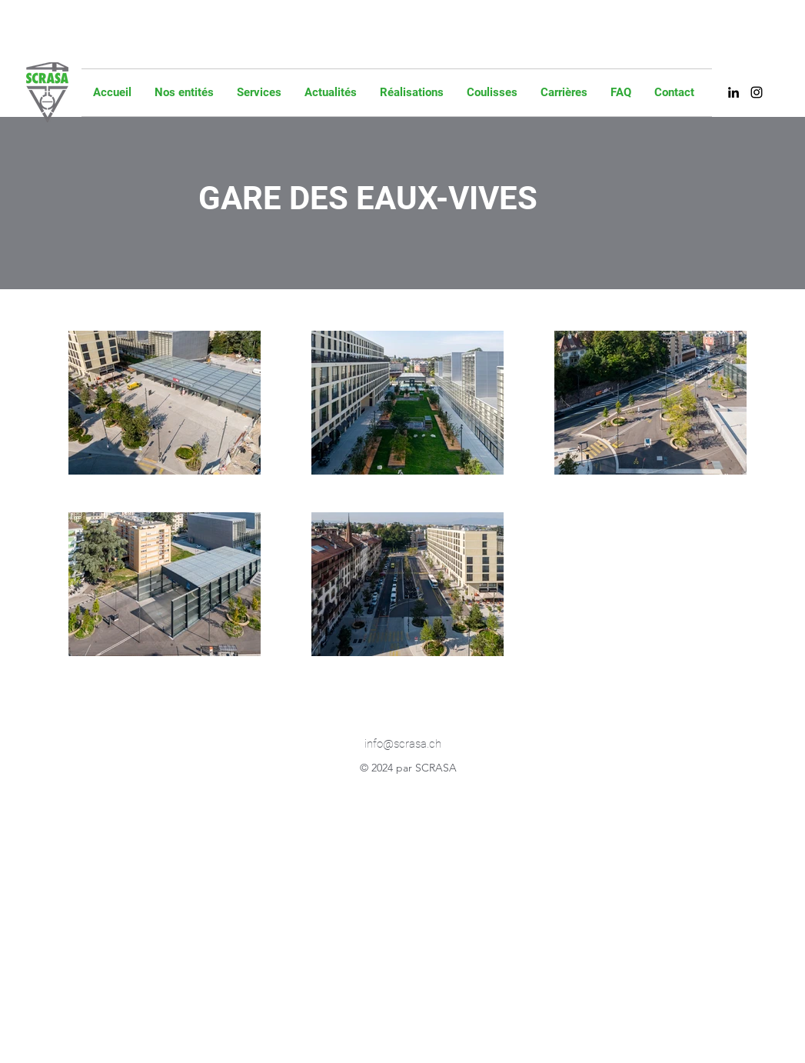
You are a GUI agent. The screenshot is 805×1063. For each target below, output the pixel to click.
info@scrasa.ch (402, 744)
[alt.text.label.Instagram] (756, 92)
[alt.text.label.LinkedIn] (733, 92)
